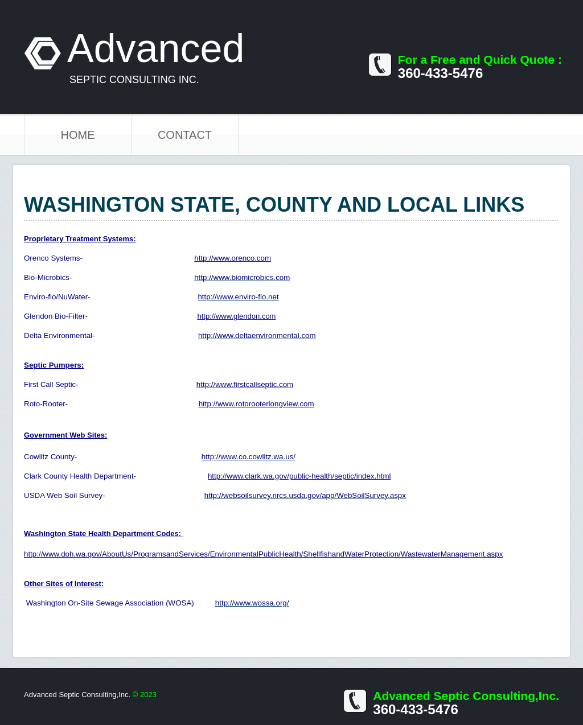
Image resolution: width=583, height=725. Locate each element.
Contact (185, 135)
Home (78, 135)
